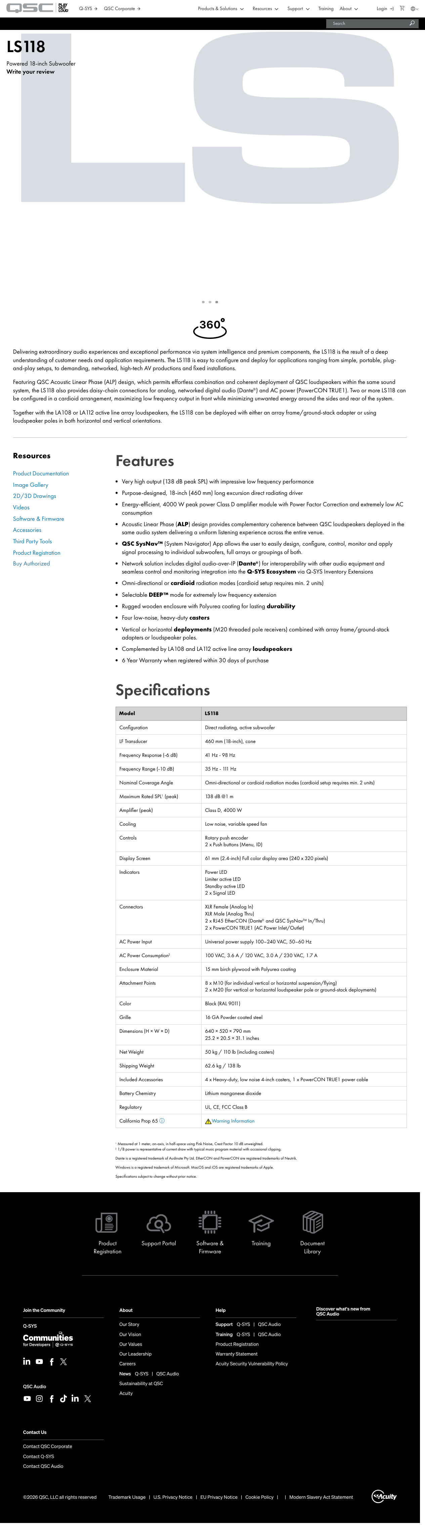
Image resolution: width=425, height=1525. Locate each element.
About (345, 9)
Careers (127, 1364)
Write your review (30, 72)
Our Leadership (135, 1354)
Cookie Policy (260, 1497)
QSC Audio (34, 1386)
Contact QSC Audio (43, 1466)
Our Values (130, 1344)
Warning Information (233, 1120)
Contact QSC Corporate (47, 1447)
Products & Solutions (217, 9)
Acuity (126, 1394)
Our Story (129, 1325)
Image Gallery (30, 485)
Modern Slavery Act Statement (321, 1497)
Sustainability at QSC (141, 1384)
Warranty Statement (237, 1354)
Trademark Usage (127, 1497)
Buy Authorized (31, 563)
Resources (262, 9)
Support (295, 9)
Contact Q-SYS (38, 1457)
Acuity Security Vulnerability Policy (252, 1364)
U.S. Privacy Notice (173, 1497)
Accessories (27, 530)
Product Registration (36, 553)
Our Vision (130, 1335)
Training (326, 9)
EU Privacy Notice (219, 1497)
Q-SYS (30, 1327)
